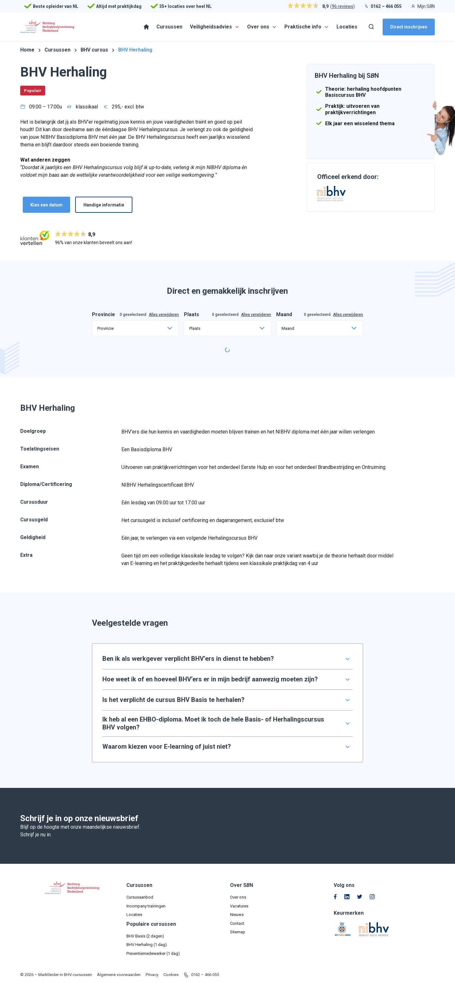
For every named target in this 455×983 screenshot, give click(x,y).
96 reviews (342, 6)
